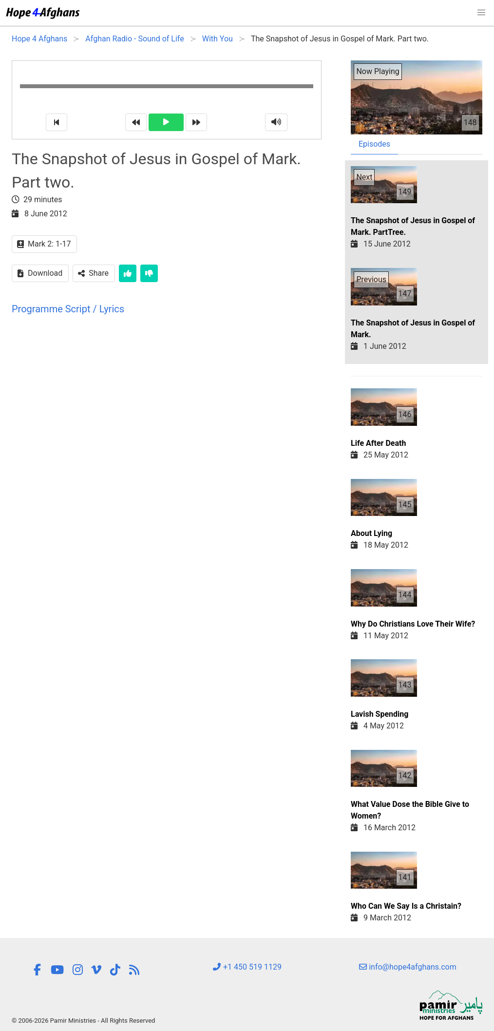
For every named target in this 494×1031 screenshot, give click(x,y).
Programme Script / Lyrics (68, 309)
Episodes (374, 144)
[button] (481, 12)
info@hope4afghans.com (407, 967)
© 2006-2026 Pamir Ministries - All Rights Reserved (83, 1020)
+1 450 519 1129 (247, 967)
